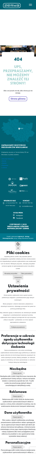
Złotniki (4, 163)
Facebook (19, 218)
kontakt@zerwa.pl (27, 206)
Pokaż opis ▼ (17, 373)
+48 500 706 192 (27, 203)
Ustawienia (18, 277)
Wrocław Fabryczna (8, 159)
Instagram (19, 215)
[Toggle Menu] (30, 5)
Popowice (5, 165)
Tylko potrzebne (26, 273)
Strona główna (18, 98)
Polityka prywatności (18, 327)
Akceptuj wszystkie (10, 273)
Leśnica (4, 167)
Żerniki (4, 161)
